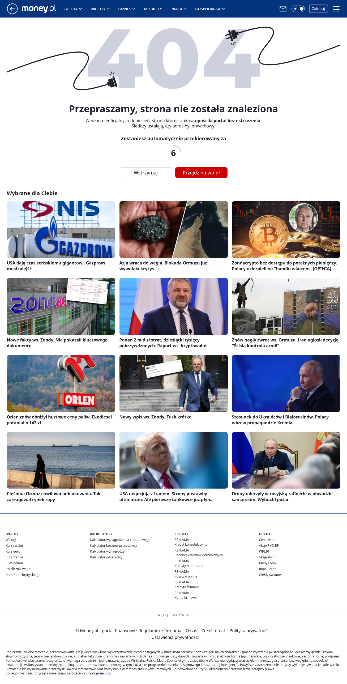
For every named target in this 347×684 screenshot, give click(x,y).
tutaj (108, 673)
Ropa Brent (267, 569)
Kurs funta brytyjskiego (23, 574)
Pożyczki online (186, 576)
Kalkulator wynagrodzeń (108, 551)
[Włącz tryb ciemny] (298, 9)
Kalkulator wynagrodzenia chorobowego (120, 539)
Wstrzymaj (146, 172)
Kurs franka (14, 557)
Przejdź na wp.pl (201, 172)
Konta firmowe (186, 597)
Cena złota (267, 539)
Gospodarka (207, 8)
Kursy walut (14, 545)
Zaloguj (318, 8)
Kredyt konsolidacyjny (191, 544)
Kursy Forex (268, 563)
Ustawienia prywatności (174, 637)
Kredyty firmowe (187, 587)
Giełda (71, 8)
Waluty (98, 8)
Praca (176, 8)
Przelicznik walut (18, 569)
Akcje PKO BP (269, 545)
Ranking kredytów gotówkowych (199, 555)
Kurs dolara (14, 563)
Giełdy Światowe (271, 574)
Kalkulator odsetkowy (106, 557)
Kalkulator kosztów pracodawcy (113, 545)
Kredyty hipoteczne (189, 565)
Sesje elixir (267, 557)
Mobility (153, 8)
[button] (336, 9)
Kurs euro (13, 551)
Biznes (124, 8)
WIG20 (264, 551)
